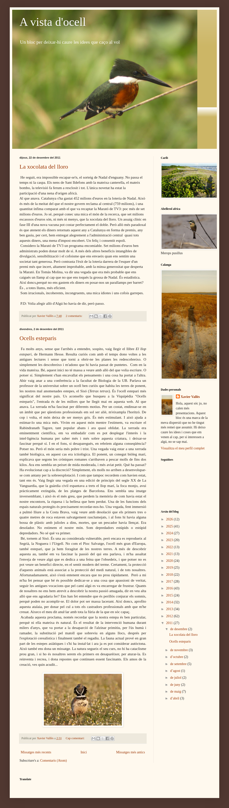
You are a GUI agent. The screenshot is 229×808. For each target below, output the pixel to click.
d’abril (175, 698)
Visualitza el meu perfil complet (183, 448)
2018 (170, 574)
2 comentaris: (74, 316)
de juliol (176, 677)
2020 (170, 561)
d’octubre (177, 657)
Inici (84, 752)
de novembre (179, 650)
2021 (170, 554)
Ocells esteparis (37, 338)
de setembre (178, 664)
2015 (170, 595)
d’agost (175, 671)
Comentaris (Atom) (53, 760)
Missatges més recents (36, 752)
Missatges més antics (130, 752)
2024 (170, 533)
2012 (170, 616)
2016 (170, 588)
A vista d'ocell (52, 21)
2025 (170, 526)
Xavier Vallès (190, 397)
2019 (170, 567)
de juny (175, 685)
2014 (170, 602)
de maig (176, 691)
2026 (170, 519)
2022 (170, 547)
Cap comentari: (75, 738)
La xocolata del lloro (43, 166)
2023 (170, 540)
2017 (170, 581)
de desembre (179, 629)
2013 (170, 609)
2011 (170, 623)
